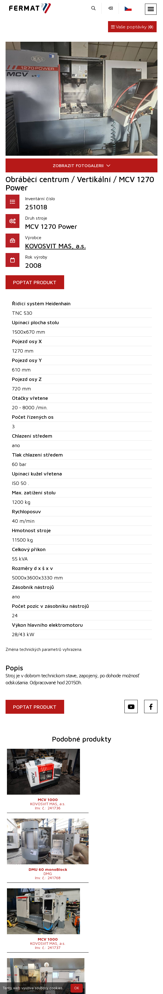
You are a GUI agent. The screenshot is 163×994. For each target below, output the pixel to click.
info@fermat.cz (131, 973)
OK (76, 988)
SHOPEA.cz (48, 967)
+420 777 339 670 (90, 973)
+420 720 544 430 (44, 973)
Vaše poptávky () (132, 26)
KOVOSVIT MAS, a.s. (55, 246)
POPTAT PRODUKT (35, 282)
